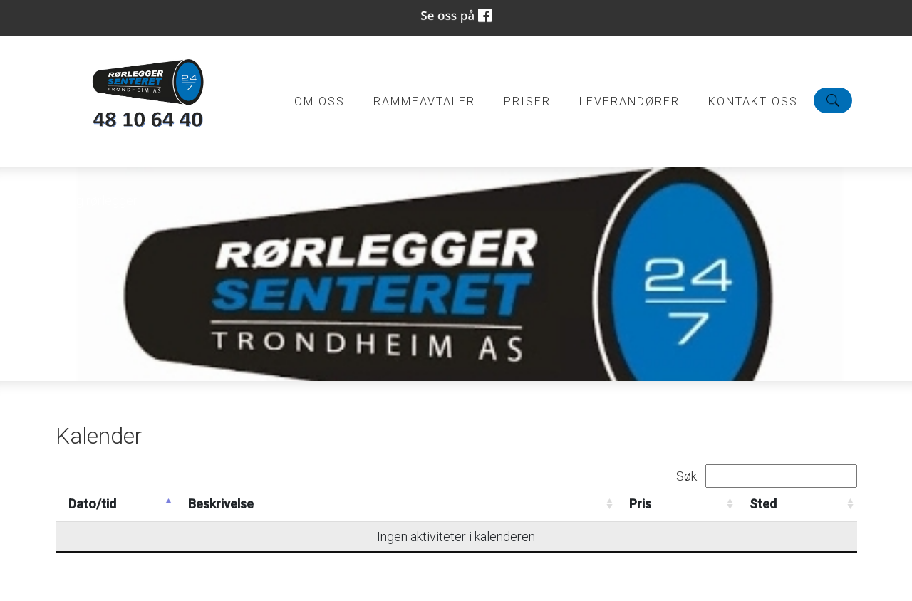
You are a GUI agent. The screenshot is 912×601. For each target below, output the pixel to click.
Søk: (766, 476)
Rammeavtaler (424, 101)
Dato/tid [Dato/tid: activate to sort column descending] (92, 503)
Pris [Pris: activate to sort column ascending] (640, 503)
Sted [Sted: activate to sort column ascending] (763, 503)
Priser (527, 101)
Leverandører (629, 101)
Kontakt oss (753, 101)
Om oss (319, 101)
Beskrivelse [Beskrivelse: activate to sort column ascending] (221, 503)
